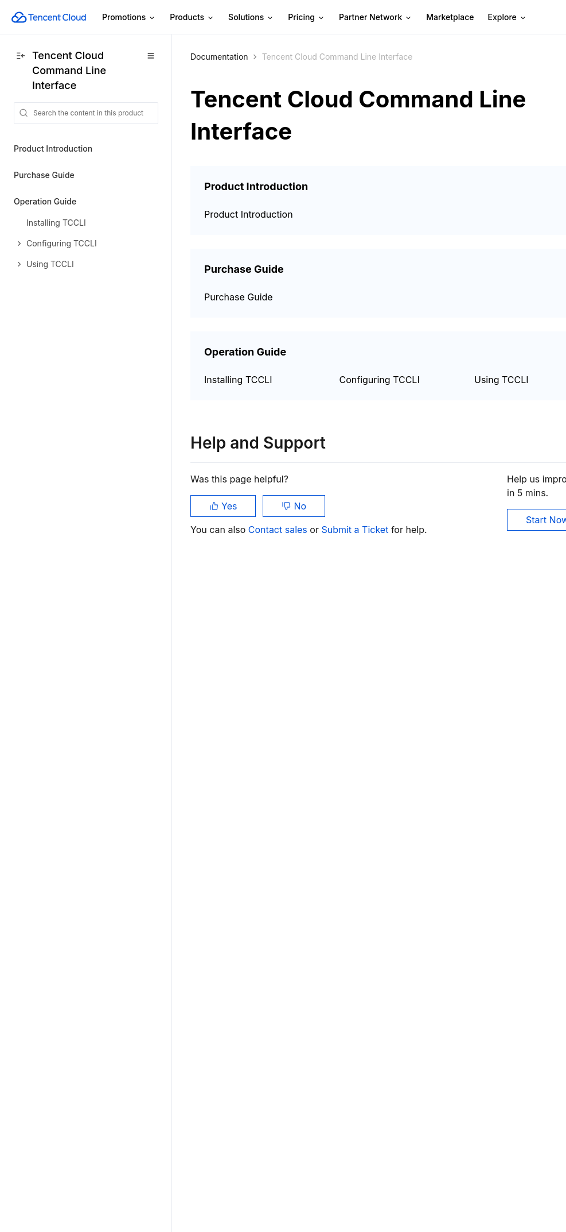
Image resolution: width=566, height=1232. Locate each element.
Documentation (219, 56)
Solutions (251, 17)
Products (192, 17)
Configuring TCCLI (379, 379)
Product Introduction (53, 148)
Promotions (129, 17)
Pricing (306, 17)
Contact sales (279, 529)
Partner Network (375, 17)
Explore (507, 17)
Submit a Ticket (356, 529)
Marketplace (450, 17)
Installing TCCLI (238, 379)
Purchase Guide (44, 175)
